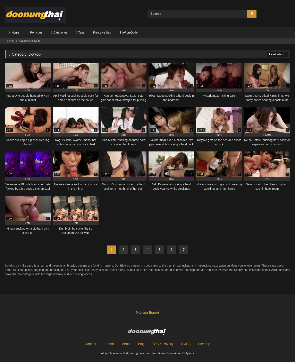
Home (15, 32)
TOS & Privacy (163, 344)
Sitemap (204, 344)
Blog (141, 344)
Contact (90, 344)
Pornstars (36, 32)
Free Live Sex (102, 32)
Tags (81, 32)
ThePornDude (128, 32)
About (126, 344)
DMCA (186, 344)
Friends (109, 344)
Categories (60, 32)
